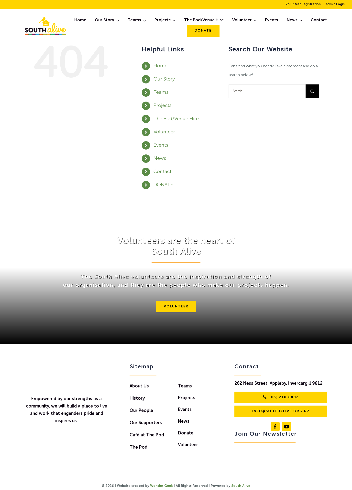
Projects (162, 105)
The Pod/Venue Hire (176, 119)
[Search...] (267, 91)
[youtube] (286, 426)
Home (160, 66)
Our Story (164, 79)
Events (161, 145)
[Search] (312, 91)
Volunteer (164, 132)
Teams (161, 92)
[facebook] (275, 426)
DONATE (163, 185)
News (160, 158)
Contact (162, 171)
